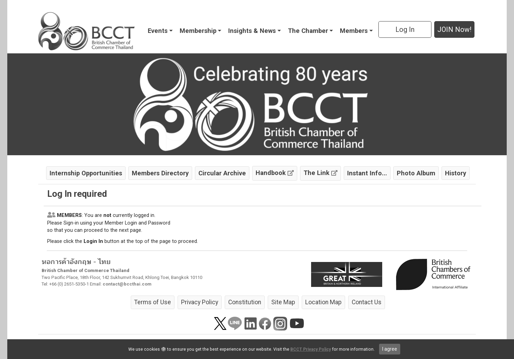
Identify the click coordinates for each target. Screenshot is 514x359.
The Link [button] (320, 172)
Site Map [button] (283, 302)
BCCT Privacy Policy (310, 349)
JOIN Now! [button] (454, 29)
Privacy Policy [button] (199, 302)
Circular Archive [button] (222, 173)
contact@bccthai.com (127, 284)
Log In (404, 29)
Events (158, 30)
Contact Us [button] (367, 302)
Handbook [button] (275, 172)
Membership (198, 30)
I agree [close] (389, 349)
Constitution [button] (244, 302)
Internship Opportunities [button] (86, 173)
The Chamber (308, 30)
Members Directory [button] (160, 173)
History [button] (455, 173)
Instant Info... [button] (367, 173)
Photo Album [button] (416, 173)
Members (354, 30)
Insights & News (252, 30)
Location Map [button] (323, 302)
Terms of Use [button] (152, 302)
